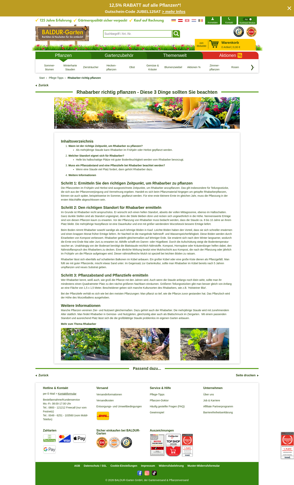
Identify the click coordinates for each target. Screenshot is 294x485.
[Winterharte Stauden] (70, 67)
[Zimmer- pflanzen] (214, 67)
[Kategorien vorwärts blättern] (252, 67)
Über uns (208, 394)
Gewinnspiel (157, 412)
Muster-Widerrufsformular (204, 465)
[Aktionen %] (194, 67)
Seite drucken (246, 375)
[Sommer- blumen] (49, 67)
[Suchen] (176, 34)
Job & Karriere (211, 400)
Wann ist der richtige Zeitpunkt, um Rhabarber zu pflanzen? (105, 145)
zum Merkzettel (201, 44)
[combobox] (137, 34)
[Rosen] (235, 67)
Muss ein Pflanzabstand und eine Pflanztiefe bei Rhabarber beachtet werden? (116, 165)
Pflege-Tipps (157, 394)
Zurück (43, 85)
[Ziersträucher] (90, 67)
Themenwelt (175, 55)
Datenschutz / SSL (95, 465)
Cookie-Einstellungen (123, 465)
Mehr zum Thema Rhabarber (78, 323)
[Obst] (132, 67)
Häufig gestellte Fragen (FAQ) (167, 406)
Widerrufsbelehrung (171, 465)
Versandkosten (105, 400)
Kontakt (229, 22)
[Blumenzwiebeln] (173, 67)
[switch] (247, 20)
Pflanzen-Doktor (159, 400)
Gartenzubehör (119, 55)
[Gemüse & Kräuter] (152, 67)
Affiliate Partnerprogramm (218, 406)
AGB (77, 465)
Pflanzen (63, 55)
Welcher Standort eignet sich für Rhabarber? (96, 155)
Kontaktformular (67, 393)
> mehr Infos (173, 11)
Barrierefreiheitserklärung (218, 412)
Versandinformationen (109, 394)
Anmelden (213, 22)
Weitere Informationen (82, 175)
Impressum (148, 465)
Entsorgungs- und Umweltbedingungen (119, 406)
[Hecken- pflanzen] (111, 67)
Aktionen (230, 55)
